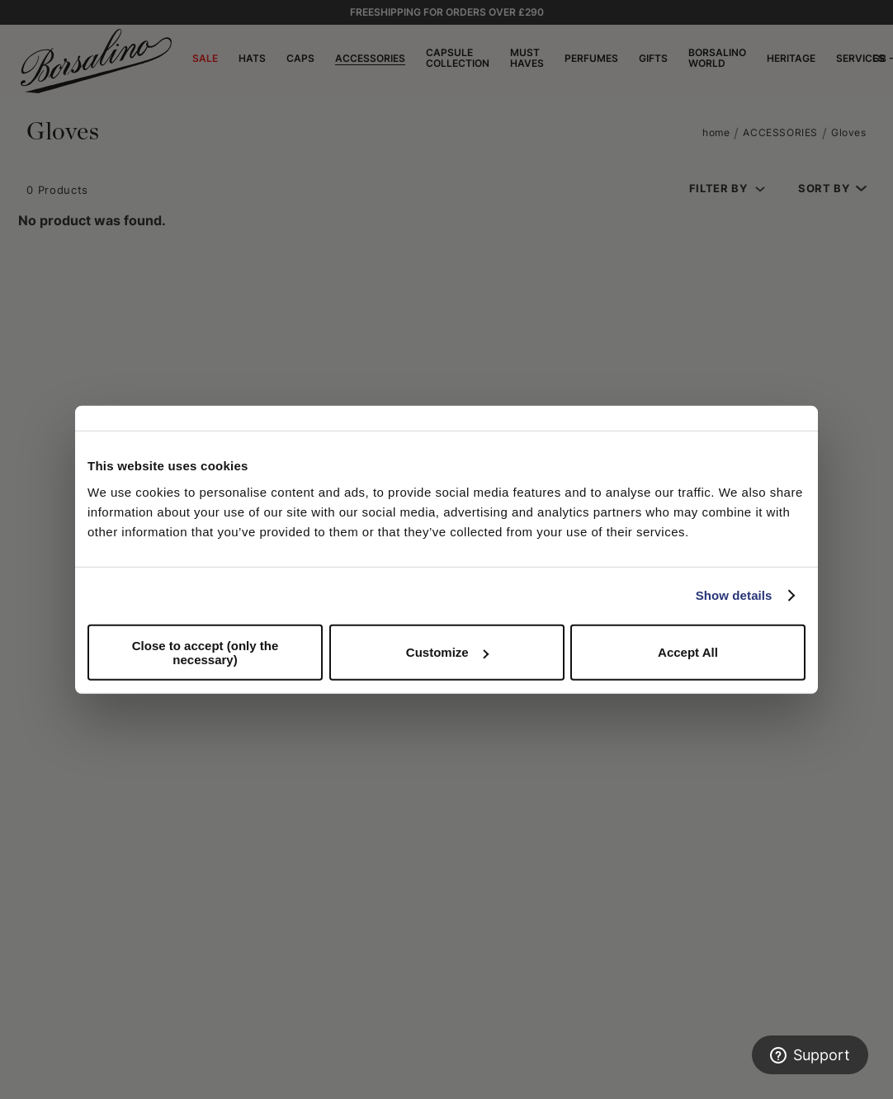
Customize (447, 652)
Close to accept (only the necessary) (205, 652)
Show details (734, 595)
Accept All (688, 652)
